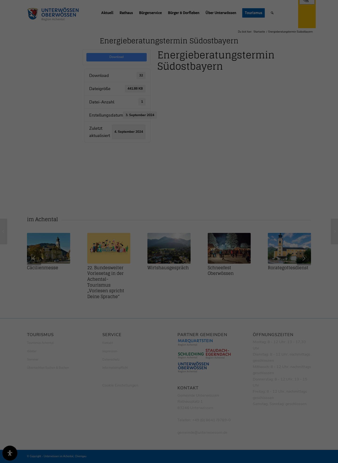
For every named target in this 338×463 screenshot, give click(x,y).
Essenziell (118, 113)
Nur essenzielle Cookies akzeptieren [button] (169, 159)
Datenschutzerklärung (145, 55)
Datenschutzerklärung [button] (172, 183)
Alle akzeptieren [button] (169, 131)
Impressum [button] (193, 183)
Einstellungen (118, 60)
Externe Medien (213, 113)
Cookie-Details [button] (147, 183)
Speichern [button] (169, 145)
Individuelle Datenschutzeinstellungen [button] (169, 172)
